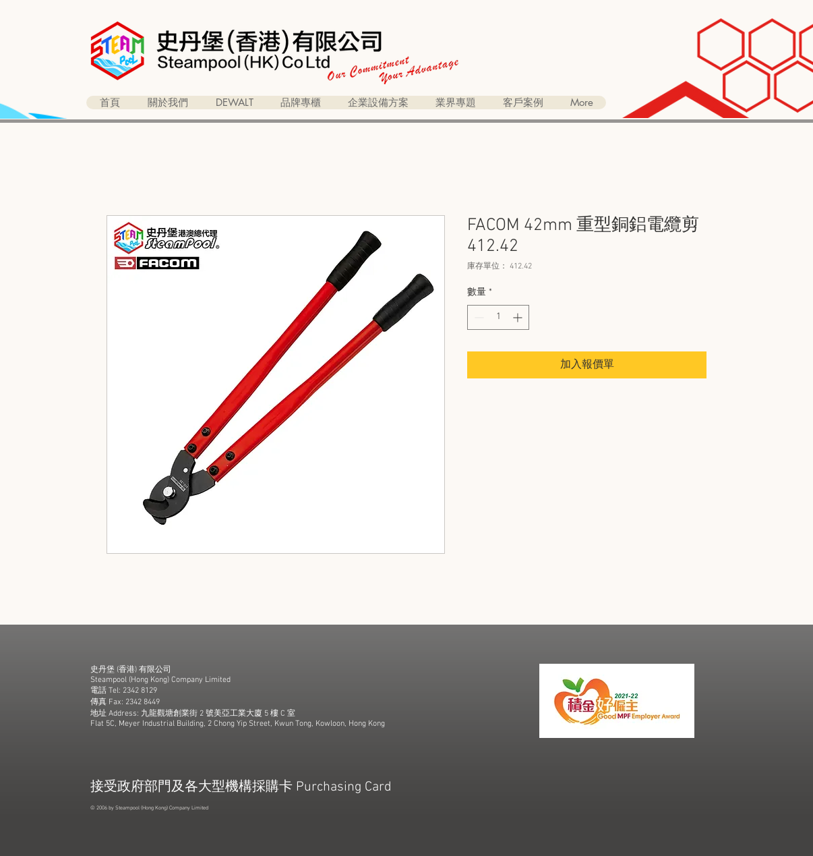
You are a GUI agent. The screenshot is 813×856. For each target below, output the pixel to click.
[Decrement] (477, 317)
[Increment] (518, 317)
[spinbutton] (498, 317)
